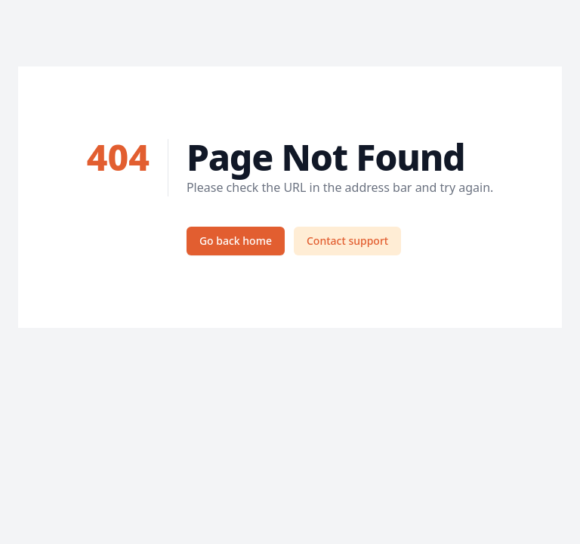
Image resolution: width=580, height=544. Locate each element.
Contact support (347, 240)
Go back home (235, 240)
